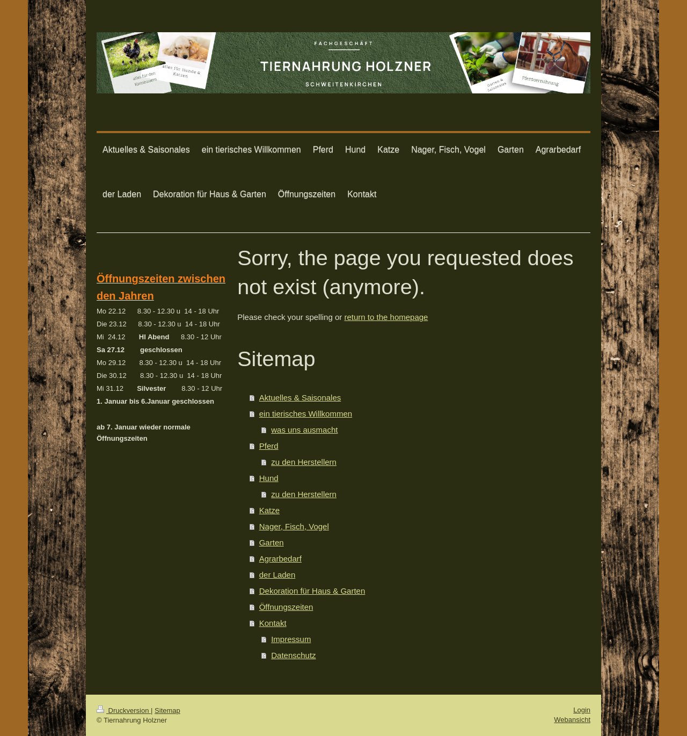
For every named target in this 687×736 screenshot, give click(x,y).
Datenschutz (293, 655)
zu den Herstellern (304, 462)
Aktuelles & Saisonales (300, 397)
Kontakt (273, 623)
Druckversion (124, 710)
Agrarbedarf (280, 558)
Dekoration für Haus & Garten (312, 590)
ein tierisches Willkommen (305, 413)
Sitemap (167, 710)
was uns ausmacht (304, 429)
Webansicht (572, 720)
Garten (271, 542)
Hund (269, 478)
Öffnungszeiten (286, 606)
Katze (269, 510)
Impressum (291, 639)
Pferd (269, 445)
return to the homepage (386, 317)
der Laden (277, 574)
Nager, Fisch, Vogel (294, 526)
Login (581, 710)
